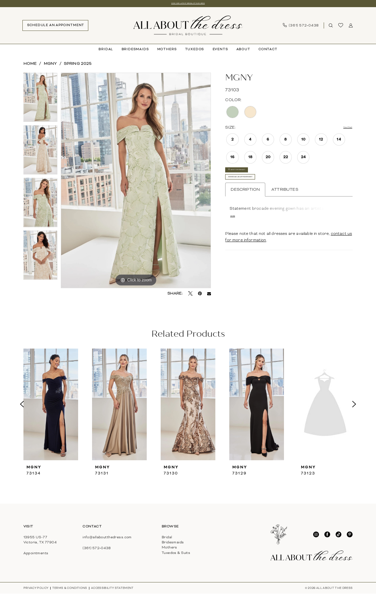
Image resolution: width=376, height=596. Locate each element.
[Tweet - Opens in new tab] (190, 296)
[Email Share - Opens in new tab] (209, 296)
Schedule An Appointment (260, 193)
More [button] (235, 237)
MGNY (50, 65)
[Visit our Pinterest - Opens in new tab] (350, 537)
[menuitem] (55, 27)
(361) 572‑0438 (97, 550)
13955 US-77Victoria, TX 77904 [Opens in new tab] (40, 541)
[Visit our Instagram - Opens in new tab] (316, 537)
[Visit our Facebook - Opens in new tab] (327, 537)
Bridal (167, 539)
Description (245, 208)
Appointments (36, 555)
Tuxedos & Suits (176, 555)
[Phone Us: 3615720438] (301, 28)
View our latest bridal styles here (188, 4)
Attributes (284, 208)
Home (30, 65)
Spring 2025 (78, 65)
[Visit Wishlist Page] (341, 27)
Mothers (169, 549)
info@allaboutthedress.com (107, 539)
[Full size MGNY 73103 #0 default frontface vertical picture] (136, 182)
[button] (351, 28)
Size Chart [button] (342, 129)
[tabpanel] (40, 101)
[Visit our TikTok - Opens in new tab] (338, 537)
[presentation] (50, 407)
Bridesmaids (173, 544)
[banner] (188, 27)
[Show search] (331, 28)
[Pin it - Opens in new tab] (200, 296)
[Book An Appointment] (55, 27)
